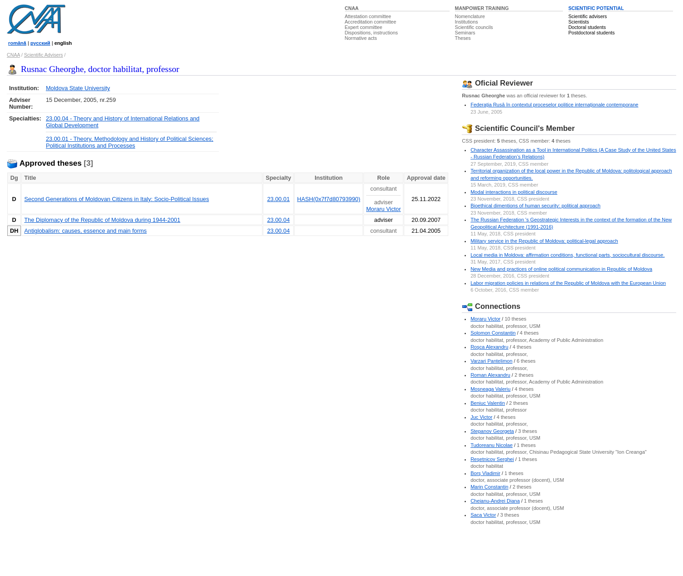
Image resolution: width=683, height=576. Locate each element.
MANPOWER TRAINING (482, 8)
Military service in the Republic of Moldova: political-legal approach (544, 241)
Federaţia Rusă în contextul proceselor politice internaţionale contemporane (554, 104)
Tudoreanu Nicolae (491, 445)
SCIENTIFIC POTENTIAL (596, 8)
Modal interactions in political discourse (513, 192)
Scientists (578, 21)
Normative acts (361, 38)
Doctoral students (587, 27)
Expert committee (364, 27)
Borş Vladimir (485, 473)
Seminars (465, 32)
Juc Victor (481, 417)
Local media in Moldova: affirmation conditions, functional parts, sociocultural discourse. (567, 255)
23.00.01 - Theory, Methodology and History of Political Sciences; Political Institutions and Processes (129, 142)
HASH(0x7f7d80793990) (328, 199)
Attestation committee (368, 16)
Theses (463, 38)
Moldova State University (78, 88)
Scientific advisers (587, 16)
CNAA (352, 8)
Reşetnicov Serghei (492, 459)
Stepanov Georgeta (492, 431)
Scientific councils (474, 27)
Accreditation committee (371, 21)
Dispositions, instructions (371, 32)
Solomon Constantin (492, 333)
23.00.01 (278, 199)
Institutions (466, 21)
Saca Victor (483, 515)
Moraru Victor (383, 209)
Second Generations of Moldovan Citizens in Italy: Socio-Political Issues (116, 199)
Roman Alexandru (490, 375)
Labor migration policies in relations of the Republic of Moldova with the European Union (568, 283)
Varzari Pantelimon (491, 361)
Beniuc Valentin (487, 403)
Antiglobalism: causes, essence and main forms (85, 230)
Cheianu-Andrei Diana (495, 501)
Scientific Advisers (43, 55)
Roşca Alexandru (489, 347)
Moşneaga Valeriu (490, 389)
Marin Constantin (489, 487)
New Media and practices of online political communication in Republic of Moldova (561, 269)
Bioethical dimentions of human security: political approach (535, 205)
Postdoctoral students (591, 32)
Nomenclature (470, 16)
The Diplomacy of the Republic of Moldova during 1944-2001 (102, 219)
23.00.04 (278, 219)
